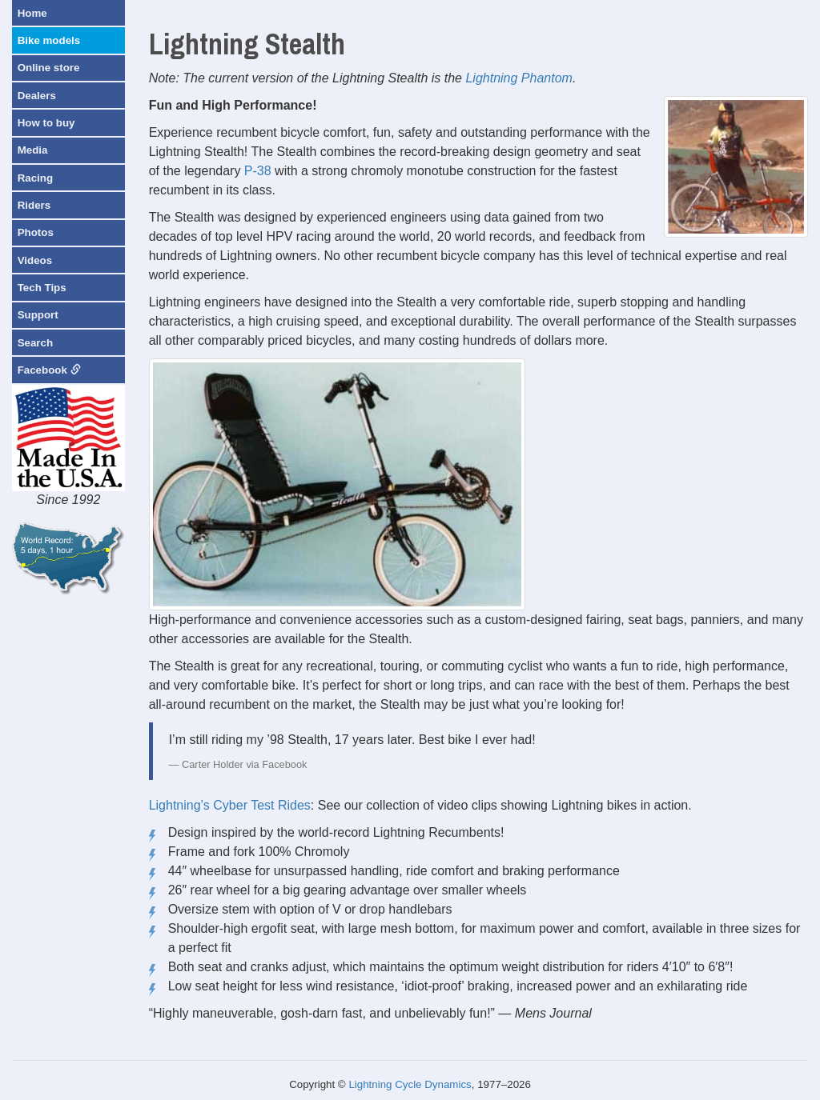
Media (33, 150)
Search (35, 343)
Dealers (37, 96)
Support (38, 315)
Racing (35, 178)
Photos (36, 232)
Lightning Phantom (518, 78)
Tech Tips (42, 288)
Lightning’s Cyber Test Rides (230, 805)
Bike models (49, 40)
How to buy (46, 123)
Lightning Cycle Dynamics (409, 1084)
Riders (34, 205)
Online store (49, 68)
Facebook (49, 370)
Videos (35, 260)
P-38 (257, 171)
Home (32, 13)
